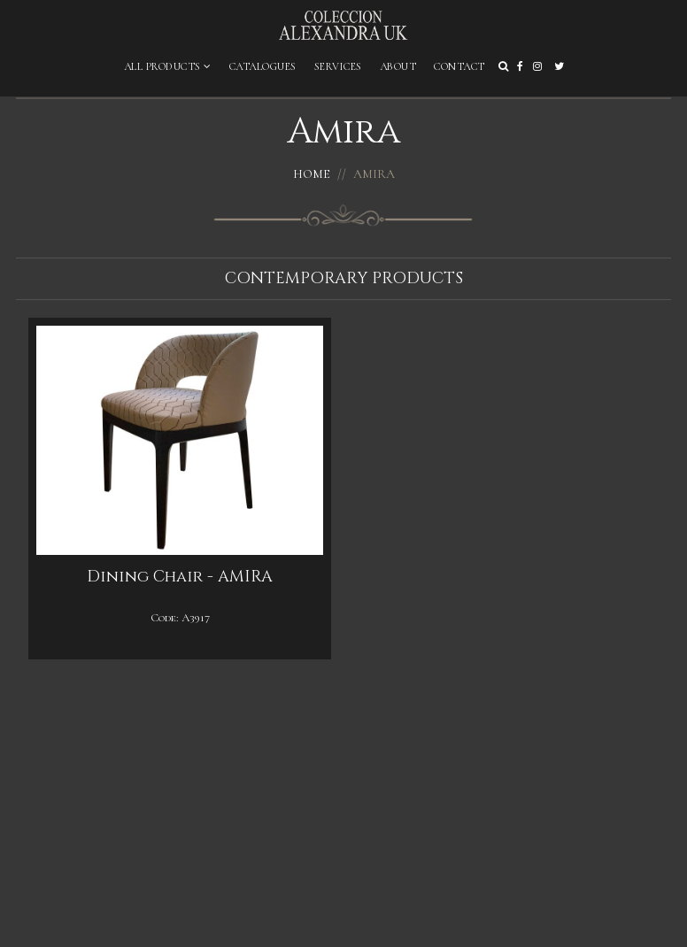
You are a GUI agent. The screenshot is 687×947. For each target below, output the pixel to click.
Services (338, 66)
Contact (459, 66)
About (398, 66)
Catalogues (263, 66)
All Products (168, 66)
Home (311, 173)
